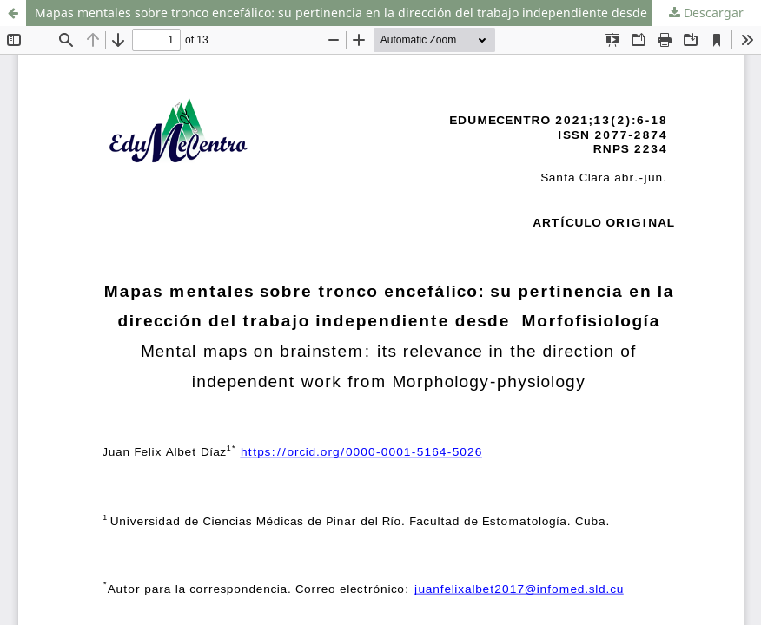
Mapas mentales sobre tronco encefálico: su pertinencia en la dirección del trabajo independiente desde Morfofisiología (386, 12)
